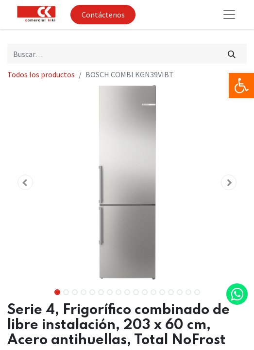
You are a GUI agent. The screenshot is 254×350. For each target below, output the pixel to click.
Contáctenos (103, 14)
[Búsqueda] (232, 53)
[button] (25, 182)
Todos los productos (41, 74)
